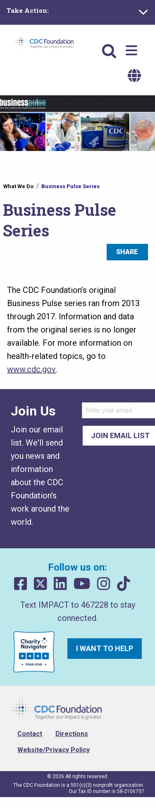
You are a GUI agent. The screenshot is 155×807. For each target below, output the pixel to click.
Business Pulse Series (70, 186)
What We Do (18, 186)
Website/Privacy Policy (53, 750)
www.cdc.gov (31, 369)
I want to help (104, 648)
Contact (29, 734)
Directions (71, 734)
